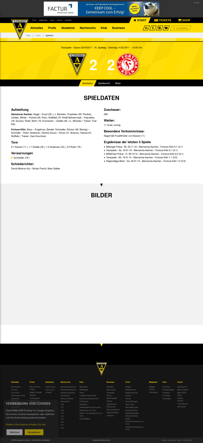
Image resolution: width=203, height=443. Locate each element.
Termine (14, 389)
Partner (109, 401)
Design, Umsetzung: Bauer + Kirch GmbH (177, 440)
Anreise (128, 395)
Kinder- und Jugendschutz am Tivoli (91, 414)
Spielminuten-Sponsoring (112, 405)
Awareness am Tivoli (87, 410)
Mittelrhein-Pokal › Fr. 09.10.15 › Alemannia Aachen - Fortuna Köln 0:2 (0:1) (144, 154)
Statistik (33, 395)
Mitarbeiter (83, 386)
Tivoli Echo (15, 392)
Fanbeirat (166, 392)
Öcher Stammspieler (112, 396)
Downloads (153, 392)
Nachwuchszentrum (68, 386)
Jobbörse (110, 415)
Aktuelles (36, 28)
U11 (62, 424)
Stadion (128, 386)
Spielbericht (104, 83)
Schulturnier (65, 395)
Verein (81, 392)
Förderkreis (83, 401)
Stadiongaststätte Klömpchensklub (132, 414)
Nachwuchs (88, 28)
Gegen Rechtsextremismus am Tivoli (134, 421)
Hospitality (111, 392)
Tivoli (34, 20)
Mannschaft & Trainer (35, 388)
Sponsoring (111, 389)
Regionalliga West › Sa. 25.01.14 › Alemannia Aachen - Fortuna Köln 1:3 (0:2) (145, 161)
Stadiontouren (130, 389)
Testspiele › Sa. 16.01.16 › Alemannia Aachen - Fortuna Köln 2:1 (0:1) (141, 150)
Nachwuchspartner (68, 392)
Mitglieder (43, 20)
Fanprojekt (166, 398)
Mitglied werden (152, 388)
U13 (62, 419)
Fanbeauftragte (168, 389)
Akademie (68, 28)
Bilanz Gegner (182, 389)
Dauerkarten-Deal (18, 395)
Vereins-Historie (180, 399)
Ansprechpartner (113, 409)
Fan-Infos (166, 386)
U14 (62, 416)
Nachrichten (15, 386)
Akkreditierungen (131, 407)
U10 (62, 427)
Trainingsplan (35, 398)
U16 (62, 410)
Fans (52, 20)
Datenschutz (50, 386)
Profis (52, 28)
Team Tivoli (129, 404)
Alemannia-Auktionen (15, 399)
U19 (62, 404)
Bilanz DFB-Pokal (182, 393)
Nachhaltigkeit (84, 418)
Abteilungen (83, 389)
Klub (104, 28)
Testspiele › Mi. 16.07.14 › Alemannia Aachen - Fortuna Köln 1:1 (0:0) (141, 157)
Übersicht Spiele (67, 398)
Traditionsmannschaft (87, 395)
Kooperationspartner (68, 389)
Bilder (118, 83)
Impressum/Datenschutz (88, 398)
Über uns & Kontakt (50, 390)
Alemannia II (65, 401)
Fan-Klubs (166, 395)
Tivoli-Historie (182, 403)
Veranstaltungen (131, 401)
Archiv (59, 20)
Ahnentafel (181, 406)
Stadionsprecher (131, 392)
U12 (62, 422)
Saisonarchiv (182, 386)
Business (118, 28)
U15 (62, 413)
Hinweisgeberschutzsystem (90, 407)
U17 (62, 407)
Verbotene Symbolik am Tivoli (134, 428)
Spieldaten (87, 83)
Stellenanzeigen (113, 412)
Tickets (128, 398)
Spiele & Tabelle (36, 392)
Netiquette (83, 404)
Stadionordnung (131, 410)
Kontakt (68, 20)
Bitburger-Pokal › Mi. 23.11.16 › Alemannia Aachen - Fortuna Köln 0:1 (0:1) (144, 146)
